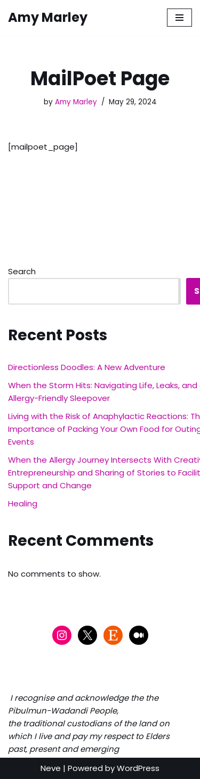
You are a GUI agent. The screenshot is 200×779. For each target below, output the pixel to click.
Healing (22, 503)
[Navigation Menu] (179, 18)
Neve (51, 768)
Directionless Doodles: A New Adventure (86, 367)
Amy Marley (76, 102)
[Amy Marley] (47, 17)
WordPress (138, 768)
